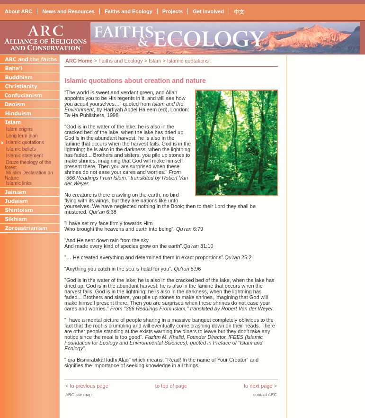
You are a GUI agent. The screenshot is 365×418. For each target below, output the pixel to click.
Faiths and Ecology (128, 11)
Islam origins (19, 129)
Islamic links (18, 183)
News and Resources (68, 11)
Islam (155, 61)
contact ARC (265, 394)
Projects (172, 11)
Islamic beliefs (20, 149)
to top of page (171, 386)
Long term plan (21, 135)
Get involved (208, 11)
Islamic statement (24, 155)
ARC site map (78, 394)
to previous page (89, 386)
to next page (258, 386)
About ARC (18, 11)
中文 (239, 12)
